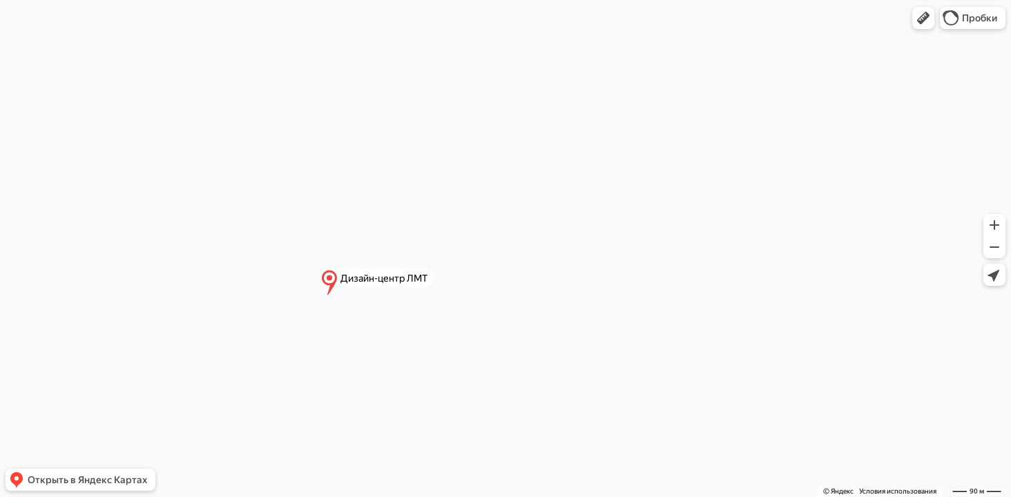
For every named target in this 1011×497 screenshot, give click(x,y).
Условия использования (897, 491)
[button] (923, 18)
